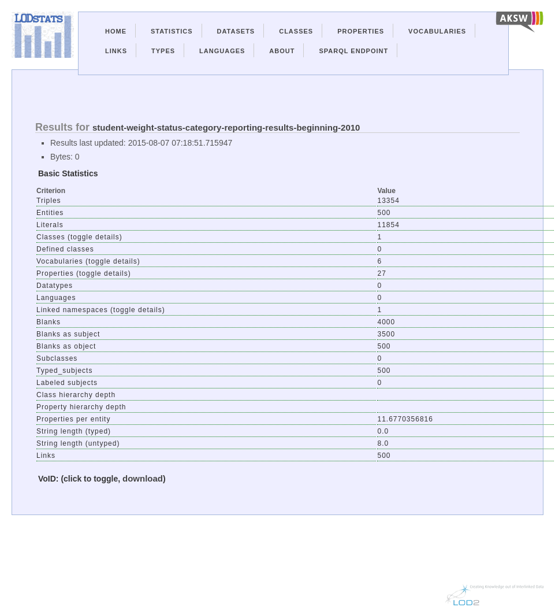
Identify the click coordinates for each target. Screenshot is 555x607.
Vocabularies (437, 31)
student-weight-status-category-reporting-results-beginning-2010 (226, 127)
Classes (296, 31)
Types (163, 50)
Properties (360, 31)
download (142, 478)
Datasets (236, 31)
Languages (222, 50)
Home (115, 31)
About (282, 50)
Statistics (172, 31)
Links (116, 50)
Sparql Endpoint (353, 50)
